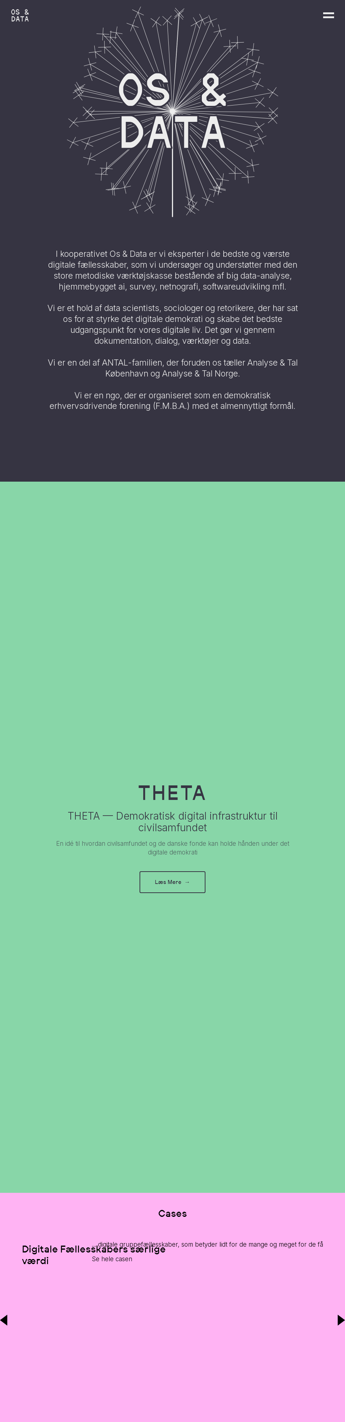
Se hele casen (112, 1259)
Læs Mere (172, 882)
